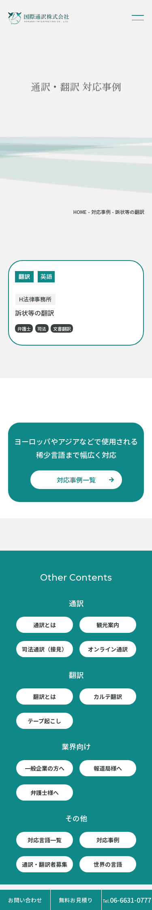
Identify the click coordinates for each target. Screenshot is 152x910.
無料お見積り (76, 900)
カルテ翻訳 (108, 696)
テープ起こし (44, 721)
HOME (80, 211)
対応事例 (101, 211)
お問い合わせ (25, 900)
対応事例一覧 (76, 480)
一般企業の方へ (44, 768)
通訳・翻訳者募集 (44, 864)
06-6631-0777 (127, 900)
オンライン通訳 (108, 649)
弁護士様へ (44, 792)
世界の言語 (108, 864)
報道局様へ (108, 768)
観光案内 (107, 625)
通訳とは (44, 625)
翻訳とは (44, 696)
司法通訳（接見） (44, 649)
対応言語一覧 (45, 840)
